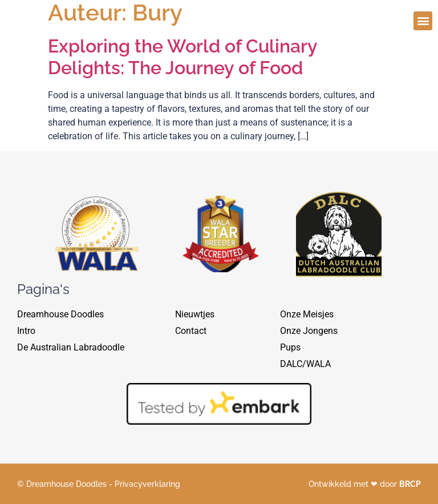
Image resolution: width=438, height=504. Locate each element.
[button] (422, 18)
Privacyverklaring (147, 484)
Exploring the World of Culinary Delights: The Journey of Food (182, 56)
